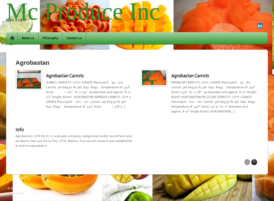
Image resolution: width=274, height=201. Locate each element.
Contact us (74, 38)
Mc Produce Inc (22, 188)
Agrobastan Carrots (65, 75)
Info (20, 129)
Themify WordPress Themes (63, 193)
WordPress (32, 193)
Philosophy (50, 38)
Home (12, 38)
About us (28, 38)
